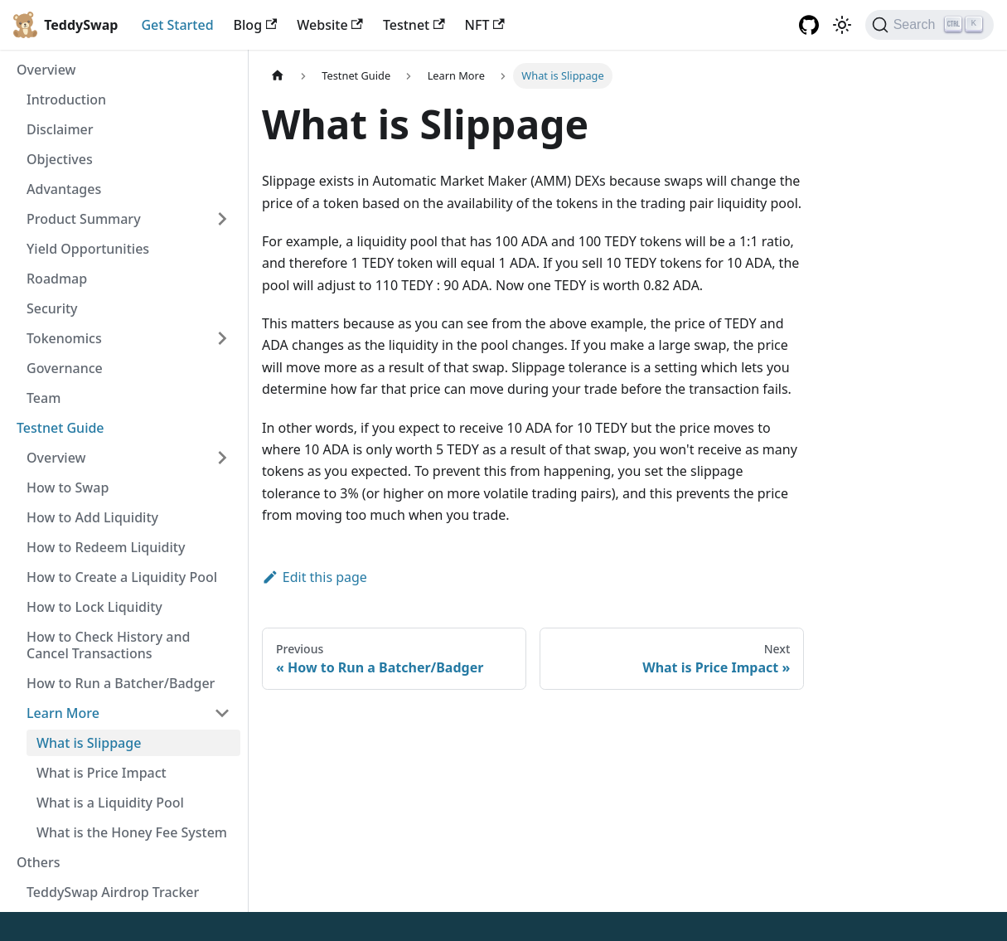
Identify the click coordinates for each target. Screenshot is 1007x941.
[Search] (929, 25)
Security (52, 308)
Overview (46, 70)
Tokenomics (64, 338)
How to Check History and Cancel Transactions (108, 645)
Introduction (66, 99)
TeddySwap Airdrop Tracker (113, 892)
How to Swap (68, 487)
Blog (256, 25)
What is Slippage (88, 743)
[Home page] (277, 76)
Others (38, 862)
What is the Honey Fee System (131, 832)
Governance (65, 368)
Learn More (63, 713)
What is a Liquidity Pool (110, 802)
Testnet (414, 25)
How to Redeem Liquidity (106, 547)
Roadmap (57, 278)
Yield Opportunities (88, 249)
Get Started (177, 25)
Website (330, 25)
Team (44, 398)
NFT (485, 25)
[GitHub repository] (809, 25)
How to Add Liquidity (92, 517)
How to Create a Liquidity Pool (122, 577)
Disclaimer (60, 129)
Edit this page (314, 577)
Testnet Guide (60, 428)
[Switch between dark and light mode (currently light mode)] (842, 25)
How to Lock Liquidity (94, 607)
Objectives (60, 159)
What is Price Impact (101, 773)
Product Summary (84, 219)
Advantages (64, 189)
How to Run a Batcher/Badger (121, 683)
